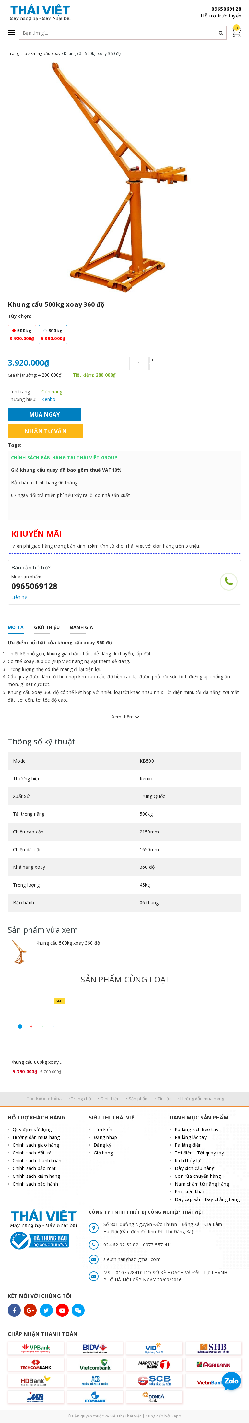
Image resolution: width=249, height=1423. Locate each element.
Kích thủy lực (189, 1160)
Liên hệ (19, 597)
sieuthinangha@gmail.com (131, 1259)
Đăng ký (102, 1145)
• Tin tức (163, 1099)
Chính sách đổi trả (32, 1153)
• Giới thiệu (109, 1099)
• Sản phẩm (137, 1099)
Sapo (176, 1416)
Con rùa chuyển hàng (198, 1176)
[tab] (16, 627)
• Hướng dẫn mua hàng (200, 1099)
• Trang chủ (79, 1099)
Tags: (14, 445)
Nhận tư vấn (45, 431)
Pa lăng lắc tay (191, 1137)
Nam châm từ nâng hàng (202, 1184)
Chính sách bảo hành (35, 1184)
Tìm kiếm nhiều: (44, 1098)
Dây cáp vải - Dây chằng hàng (207, 1199)
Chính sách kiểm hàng (36, 1176)
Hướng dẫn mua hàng (36, 1137)
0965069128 (226, 9)
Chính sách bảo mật (34, 1168)
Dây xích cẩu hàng (194, 1168)
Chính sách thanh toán (37, 1160)
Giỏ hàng (103, 1153)
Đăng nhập (105, 1137)
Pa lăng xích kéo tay (196, 1129)
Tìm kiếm (104, 1129)
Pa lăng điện (188, 1145)
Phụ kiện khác (190, 1191)
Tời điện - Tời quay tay (199, 1153)
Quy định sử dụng (32, 1129)
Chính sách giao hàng (36, 1145)
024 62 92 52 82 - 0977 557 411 (137, 1245)
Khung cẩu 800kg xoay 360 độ (37, 1062)
